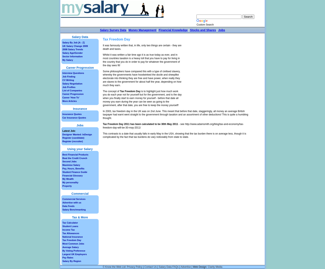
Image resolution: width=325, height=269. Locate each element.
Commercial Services (73, 199)
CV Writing (68, 80)
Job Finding (68, 76)
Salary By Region (71, 261)
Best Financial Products (75, 154)
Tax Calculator (70, 222)
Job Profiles (68, 87)
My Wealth (68, 179)
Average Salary (70, 247)
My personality (70, 182)
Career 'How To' (70, 97)
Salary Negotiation (72, 83)
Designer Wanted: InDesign (77, 134)
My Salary (67, 60)
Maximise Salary (71, 165)
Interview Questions (73, 73)
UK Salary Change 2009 (75, 46)
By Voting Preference (73, 250)
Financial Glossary (72, 175)
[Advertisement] (218, 75)
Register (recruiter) (72, 141)
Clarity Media (215, 266)
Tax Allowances (70, 233)
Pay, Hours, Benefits (73, 168)
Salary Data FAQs (169, 266)
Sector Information (72, 56)
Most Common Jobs (73, 243)
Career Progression (73, 94)
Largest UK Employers (74, 254)
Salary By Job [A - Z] (73, 42)
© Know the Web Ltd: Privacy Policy (122, 266)
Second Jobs (69, 161)
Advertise (186, 266)
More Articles (69, 101)
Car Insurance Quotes (74, 117)
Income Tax (68, 230)
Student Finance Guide (74, 172)
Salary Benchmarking (74, 209)
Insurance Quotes (72, 114)
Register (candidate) (73, 138)
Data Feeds (68, 206)
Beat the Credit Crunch (74, 158)
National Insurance (72, 237)
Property (67, 186)
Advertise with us (71, 202)
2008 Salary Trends (72, 49)
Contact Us (150, 266)
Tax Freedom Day (71, 240)
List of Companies (72, 90)
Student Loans (70, 226)
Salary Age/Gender (72, 53)
